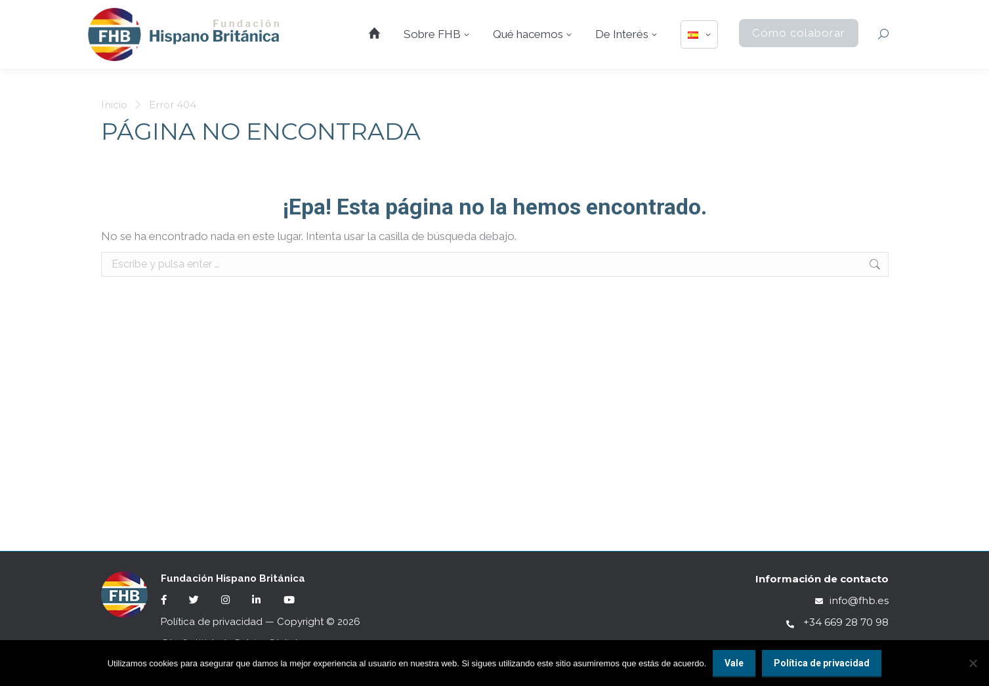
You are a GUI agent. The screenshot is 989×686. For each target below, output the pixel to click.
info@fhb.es (852, 600)
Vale (734, 663)
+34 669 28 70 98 (837, 622)
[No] (972, 663)
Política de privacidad (212, 622)
